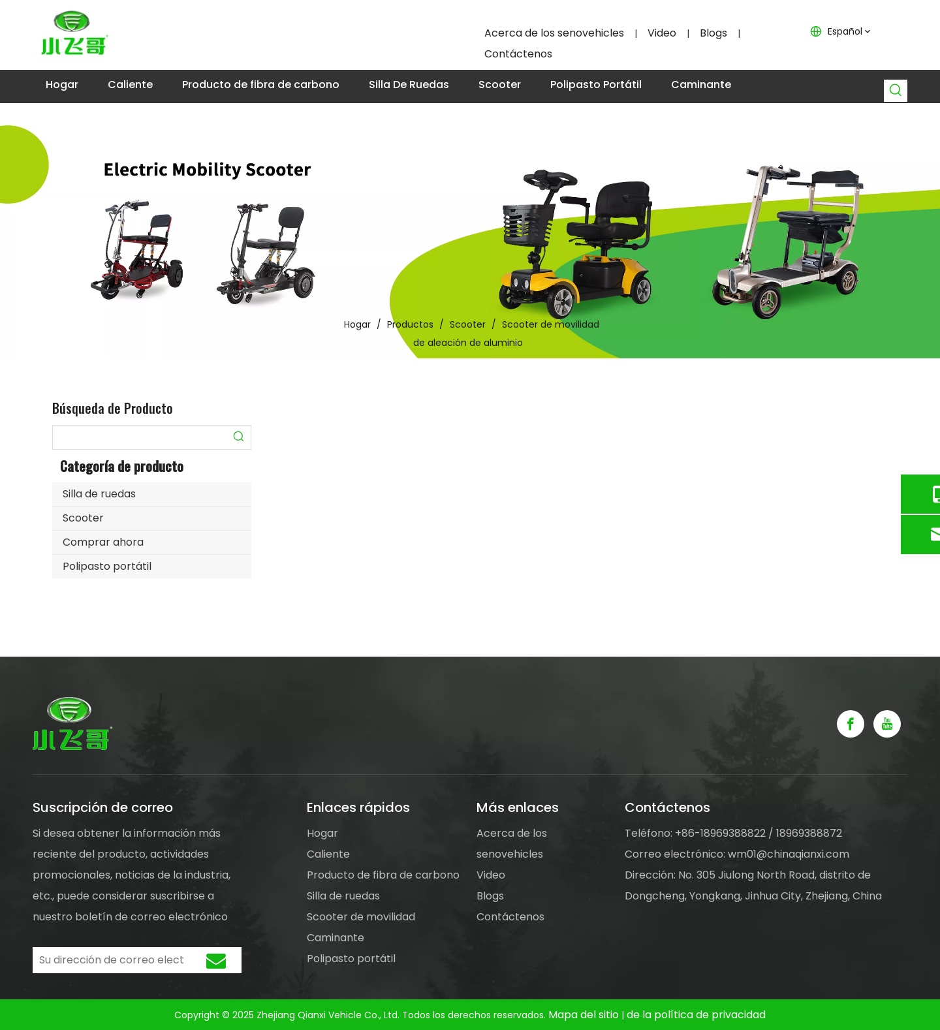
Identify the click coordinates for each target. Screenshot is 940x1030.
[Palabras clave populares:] (896, 91)
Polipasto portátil (107, 566)
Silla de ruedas (99, 493)
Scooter (83, 517)
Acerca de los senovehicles (554, 32)
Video (662, 32)
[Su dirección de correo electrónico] (108, 960)
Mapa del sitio (584, 1014)
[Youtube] (887, 724)
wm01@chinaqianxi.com (788, 854)
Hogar (322, 833)
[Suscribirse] (216, 960)
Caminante (335, 937)
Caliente (328, 854)
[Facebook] (850, 724)
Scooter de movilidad (361, 916)
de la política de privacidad (696, 1014)
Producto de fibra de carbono (383, 874)
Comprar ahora (103, 542)
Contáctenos (518, 53)
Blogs (713, 32)
